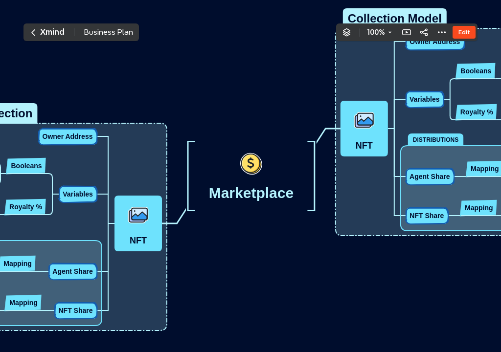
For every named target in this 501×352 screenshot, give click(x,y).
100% (376, 32)
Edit (464, 32)
